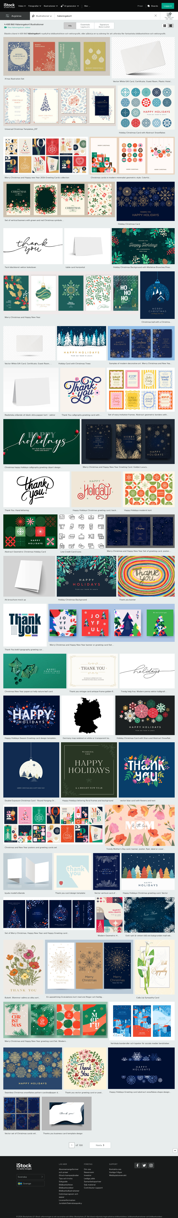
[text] (104, 16)
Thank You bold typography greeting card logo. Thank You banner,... (36, 649)
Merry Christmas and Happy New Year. (23, 317)
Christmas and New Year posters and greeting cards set (31, 847)
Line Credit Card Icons (71, 551)
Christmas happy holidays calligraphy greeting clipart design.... (34, 467)
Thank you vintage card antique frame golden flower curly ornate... (100, 691)
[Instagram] (151, 1165)
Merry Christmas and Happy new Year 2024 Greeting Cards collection (37, 177)
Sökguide (63, 1181)
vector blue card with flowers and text (137, 800)
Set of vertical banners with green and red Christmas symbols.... (34, 220)
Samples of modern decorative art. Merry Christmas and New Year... (140, 363)
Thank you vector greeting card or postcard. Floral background (94, 1092)
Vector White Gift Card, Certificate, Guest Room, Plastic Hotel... (142, 81)
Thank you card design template (70, 893)
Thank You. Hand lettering (17, 510)
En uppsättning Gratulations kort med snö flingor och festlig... (74, 997)
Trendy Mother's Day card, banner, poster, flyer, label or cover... (135, 849)
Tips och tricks (65, 1178)
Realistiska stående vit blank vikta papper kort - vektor (30, 415)
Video (20, 6)
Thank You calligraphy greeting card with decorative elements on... (92, 415)
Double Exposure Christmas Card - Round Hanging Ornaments (33, 800)
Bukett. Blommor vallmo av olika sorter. (23, 997)
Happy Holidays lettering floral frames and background (87, 800)
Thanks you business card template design (62, 1133)
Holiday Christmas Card (129, 224)
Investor (87, 1175)
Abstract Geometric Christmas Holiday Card (25, 551)
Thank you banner (127, 599)
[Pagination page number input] (72, 1145)
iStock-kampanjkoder (69, 1175)
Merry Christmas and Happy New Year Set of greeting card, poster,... (139, 551)
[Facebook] (137, 1165)
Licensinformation (67, 1200)
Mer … (87, 6)
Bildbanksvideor (66, 1187)
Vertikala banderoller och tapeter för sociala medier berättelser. (140, 1043)
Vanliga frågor (115, 1172)
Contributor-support (93, 1187)
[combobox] (42, 16)
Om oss (87, 1169)
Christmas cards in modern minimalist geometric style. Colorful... (121, 177)
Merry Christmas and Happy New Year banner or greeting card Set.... (82, 645)
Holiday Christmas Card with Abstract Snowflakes (142, 132)
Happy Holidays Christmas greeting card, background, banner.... (102, 510)
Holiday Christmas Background (72, 599)
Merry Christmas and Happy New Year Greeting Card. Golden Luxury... (115, 467)
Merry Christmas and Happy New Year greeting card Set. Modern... (36, 1041)
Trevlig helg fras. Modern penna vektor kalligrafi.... (144, 691)
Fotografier (33, 6)
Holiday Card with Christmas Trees (74, 363)
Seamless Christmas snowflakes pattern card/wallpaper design (34, 1092)
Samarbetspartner (92, 1181)
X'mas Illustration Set (14, 79)
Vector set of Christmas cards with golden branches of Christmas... (36, 1133)
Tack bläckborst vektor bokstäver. (20, 267)
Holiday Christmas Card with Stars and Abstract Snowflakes (144, 738)
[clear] (156, 16)
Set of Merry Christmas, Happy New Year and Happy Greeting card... (37, 933)
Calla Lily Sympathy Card (147, 997)
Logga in (168, 6)
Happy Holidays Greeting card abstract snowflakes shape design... (140, 1092)
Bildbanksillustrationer (69, 1191)
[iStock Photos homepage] (10, 6)
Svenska (30, 1176)
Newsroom (89, 1172)
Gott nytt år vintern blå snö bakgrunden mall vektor (149, 935)
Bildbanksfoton (66, 1184)
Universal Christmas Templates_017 (21, 129)
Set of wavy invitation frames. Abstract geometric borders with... (138, 414)
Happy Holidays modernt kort (138, 510)
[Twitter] (144, 1165)
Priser (140, 6)
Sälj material (89, 1184)
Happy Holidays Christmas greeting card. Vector (145, 893)
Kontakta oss (115, 1169)
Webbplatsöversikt (117, 1175)
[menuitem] (22, 7)
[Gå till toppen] (175, 1150)
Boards (154, 6)
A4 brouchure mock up (15, 599)
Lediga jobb (89, 1178)
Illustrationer (49, 6)
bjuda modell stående (15, 893)
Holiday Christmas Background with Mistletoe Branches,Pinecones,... (145, 267)
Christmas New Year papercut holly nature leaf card (29, 691)
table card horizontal (75, 267)
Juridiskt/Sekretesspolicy (70, 1203)
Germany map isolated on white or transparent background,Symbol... (95, 738)
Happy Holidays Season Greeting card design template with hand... (36, 738)
